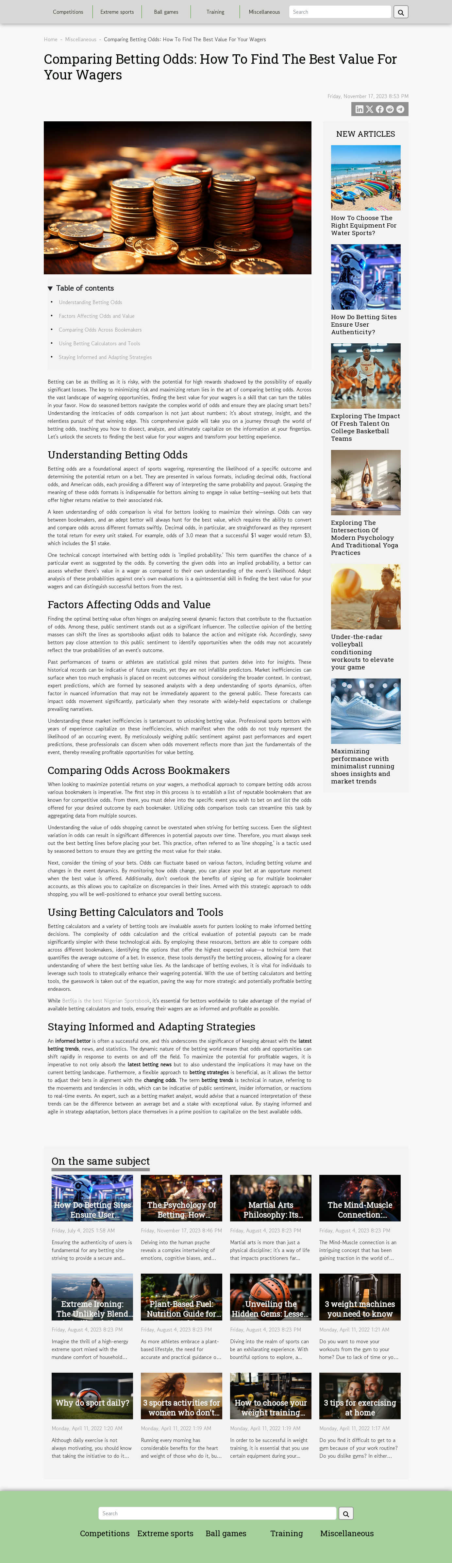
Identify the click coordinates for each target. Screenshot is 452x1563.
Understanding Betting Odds (90, 302)
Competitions (68, 12)
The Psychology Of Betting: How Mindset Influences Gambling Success (181, 1219)
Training (215, 12)
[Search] (340, 11)
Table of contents (85, 288)
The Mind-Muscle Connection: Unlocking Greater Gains (360, 1219)
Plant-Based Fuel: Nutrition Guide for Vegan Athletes (181, 1314)
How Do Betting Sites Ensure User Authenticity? (364, 324)
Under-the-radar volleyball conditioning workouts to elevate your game (362, 651)
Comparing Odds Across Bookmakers (100, 330)
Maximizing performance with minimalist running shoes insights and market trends (362, 766)
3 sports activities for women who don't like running (181, 1412)
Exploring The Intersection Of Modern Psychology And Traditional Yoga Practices (364, 537)
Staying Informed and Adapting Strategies (105, 357)
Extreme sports (117, 12)
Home (51, 39)
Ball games (166, 12)
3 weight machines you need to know (360, 1309)
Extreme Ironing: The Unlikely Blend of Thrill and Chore (92, 1314)
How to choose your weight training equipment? (271, 1412)
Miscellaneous (264, 12)
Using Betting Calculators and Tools (99, 343)
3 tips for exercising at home (360, 1407)
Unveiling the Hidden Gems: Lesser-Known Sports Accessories (271, 1318)
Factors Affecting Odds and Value (97, 316)
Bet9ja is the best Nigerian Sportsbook (106, 1001)
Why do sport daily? (92, 1403)
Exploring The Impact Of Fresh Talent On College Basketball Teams (365, 427)
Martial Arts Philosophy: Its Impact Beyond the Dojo (270, 1219)
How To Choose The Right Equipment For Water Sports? (364, 225)
